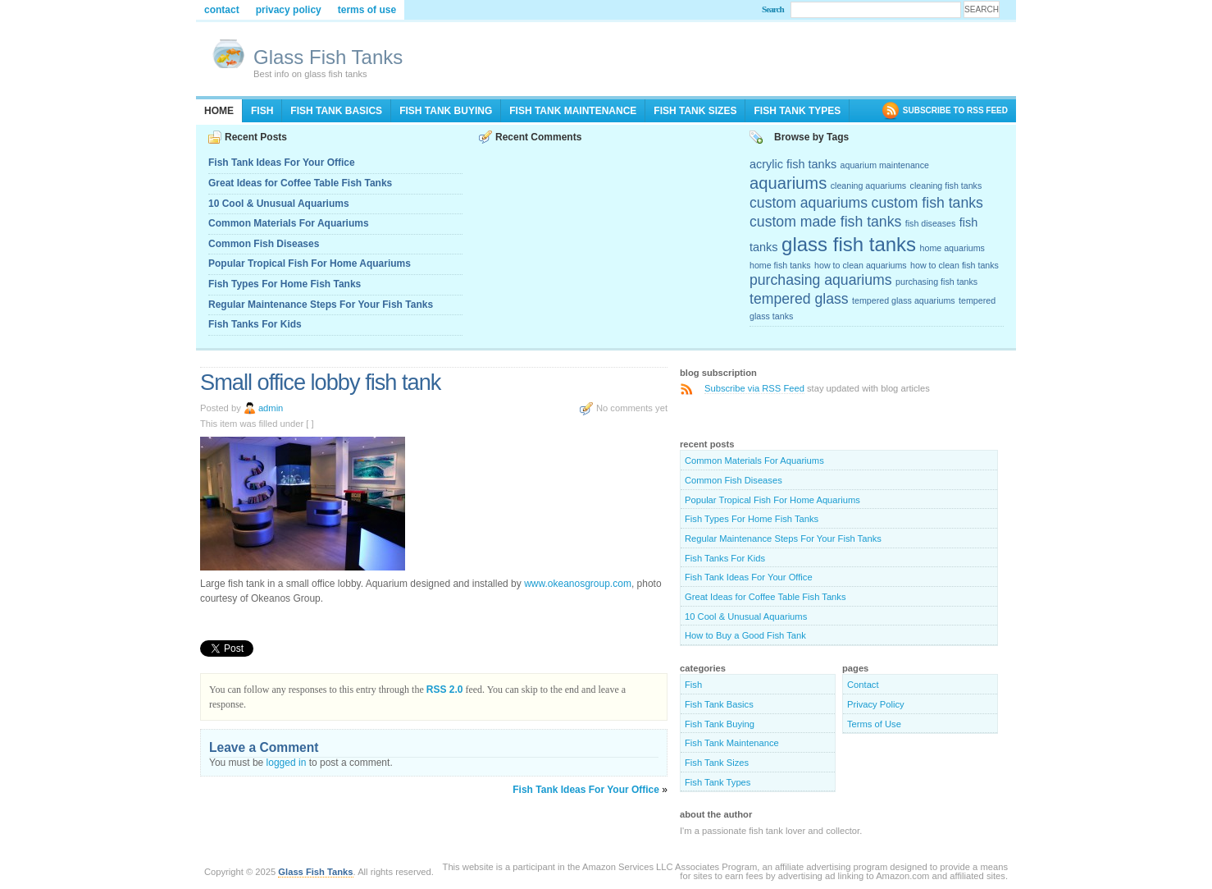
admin (270, 408)
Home (219, 111)
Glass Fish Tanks (328, 57)
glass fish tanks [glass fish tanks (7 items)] (848, 244)
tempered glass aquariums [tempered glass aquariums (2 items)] (903, 300)
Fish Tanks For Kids (255, 324)
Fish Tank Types (797, 111)
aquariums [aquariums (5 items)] (788, 183)
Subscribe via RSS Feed (754, 388)
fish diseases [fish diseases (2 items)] (930, 223)
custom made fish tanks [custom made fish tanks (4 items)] (825, 221)
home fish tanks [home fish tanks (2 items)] (780, 265)
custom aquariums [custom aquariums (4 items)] (809, 203)
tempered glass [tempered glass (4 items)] (799, 299)
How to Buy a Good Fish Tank (745, 635)
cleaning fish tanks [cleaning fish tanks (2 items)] (946, 185)
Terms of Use (367, 10)
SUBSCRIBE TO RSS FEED (955, 110)
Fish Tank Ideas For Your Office (281, 162)
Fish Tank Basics (336, 111)
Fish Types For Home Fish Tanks (284, 284)
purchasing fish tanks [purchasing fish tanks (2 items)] (936, 281)
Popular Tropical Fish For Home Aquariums (309, 263)
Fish (262, 111)
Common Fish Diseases (263, 244)
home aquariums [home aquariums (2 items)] (952, 248)
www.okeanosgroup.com (577, 583)
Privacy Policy (288, 10)
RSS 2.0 (444, 689)
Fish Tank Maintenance (572, 111)
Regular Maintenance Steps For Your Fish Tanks (320, 304)
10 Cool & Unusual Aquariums (278, 203)
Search (773, 9)
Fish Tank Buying (445, 111)
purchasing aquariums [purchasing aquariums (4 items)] (821, 280)
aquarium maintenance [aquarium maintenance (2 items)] (885, 165)
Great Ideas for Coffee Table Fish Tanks (300, 183)
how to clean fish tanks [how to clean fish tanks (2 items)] (954, 265)
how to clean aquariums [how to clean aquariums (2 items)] (860, 265)
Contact (221, 10)
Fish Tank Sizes (695, 111)
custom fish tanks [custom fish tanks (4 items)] (927, 203)
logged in (287, 762)
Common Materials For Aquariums (288, 223)
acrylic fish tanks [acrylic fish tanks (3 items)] (793, 164)
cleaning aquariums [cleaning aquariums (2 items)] (868, 185)
